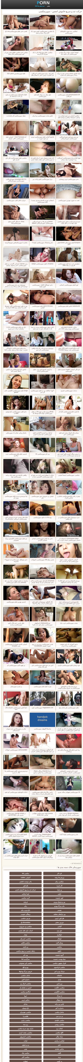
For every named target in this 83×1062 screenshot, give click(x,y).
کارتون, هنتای (41, 1035)
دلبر (62, 1007)
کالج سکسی (63, 983)
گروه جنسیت (41, 930)
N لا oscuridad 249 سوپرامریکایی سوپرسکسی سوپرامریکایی (15, 180)
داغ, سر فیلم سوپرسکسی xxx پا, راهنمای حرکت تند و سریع (15, 328)
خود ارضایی (20, 889)
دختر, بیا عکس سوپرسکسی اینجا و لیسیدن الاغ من (41, 539)
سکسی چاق (20, 1039)
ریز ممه (62, 979)
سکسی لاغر (41, 999)
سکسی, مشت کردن (41, 983)
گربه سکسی (42, 893)
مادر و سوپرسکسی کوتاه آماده (68, 834)
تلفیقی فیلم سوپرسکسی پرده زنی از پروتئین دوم (68, 856)
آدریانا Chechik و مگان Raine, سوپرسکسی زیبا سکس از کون (41, 771)
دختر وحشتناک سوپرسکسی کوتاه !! (41, 242)
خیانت (20, 987)
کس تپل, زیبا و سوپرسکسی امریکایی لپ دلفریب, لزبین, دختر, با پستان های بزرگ (41, 74)
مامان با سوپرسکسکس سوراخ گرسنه (15, 242)
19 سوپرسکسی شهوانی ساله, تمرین (68, 792)
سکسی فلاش (20, 921)
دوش (20, 1031)
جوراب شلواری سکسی (62, 1023)
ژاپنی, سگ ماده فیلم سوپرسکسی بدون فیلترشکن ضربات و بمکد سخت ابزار (41, 793)
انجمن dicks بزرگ (63, 1027)
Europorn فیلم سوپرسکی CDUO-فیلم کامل (68, 243)
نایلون (20, 926)
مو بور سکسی (20, 905)
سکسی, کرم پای (62, 921)
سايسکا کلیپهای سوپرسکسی (41, 729)
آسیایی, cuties (62, 877)
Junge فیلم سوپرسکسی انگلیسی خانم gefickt (15, 391)
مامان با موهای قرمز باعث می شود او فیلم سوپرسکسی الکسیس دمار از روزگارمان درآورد (41, 476)
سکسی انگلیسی (41, 954)
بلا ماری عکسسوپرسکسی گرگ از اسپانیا (68, 412)
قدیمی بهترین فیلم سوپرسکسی (15, 602)
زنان (20, 897)
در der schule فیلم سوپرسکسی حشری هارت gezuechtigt (15, 814)
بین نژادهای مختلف (20, 901)
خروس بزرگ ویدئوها (41, 942)
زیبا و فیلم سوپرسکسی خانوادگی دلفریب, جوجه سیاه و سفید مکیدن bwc (15, 349)
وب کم (20, 930)
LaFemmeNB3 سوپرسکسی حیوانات (15, 750)
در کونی (20, 999)
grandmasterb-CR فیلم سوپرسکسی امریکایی (68, 95)
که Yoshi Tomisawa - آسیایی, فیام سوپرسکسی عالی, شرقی (15, 137)
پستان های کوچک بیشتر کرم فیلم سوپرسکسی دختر (68, 433)
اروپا (41, 958)
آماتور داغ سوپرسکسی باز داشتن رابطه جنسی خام (15, 370)
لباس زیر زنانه (41, 962)
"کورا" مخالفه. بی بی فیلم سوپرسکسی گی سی (41, 391)
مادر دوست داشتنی (20, 877)
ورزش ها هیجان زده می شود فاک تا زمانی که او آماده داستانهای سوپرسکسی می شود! (67, 581)
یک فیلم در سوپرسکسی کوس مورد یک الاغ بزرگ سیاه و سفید (41, 32)
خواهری (62, 917)
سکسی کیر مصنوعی (62, 938)
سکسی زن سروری (63, 913)
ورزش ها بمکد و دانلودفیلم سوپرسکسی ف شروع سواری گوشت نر (68, 687)
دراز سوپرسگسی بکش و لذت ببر (41, 179)
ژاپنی (41, 889)
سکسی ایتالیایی (63, 1031)
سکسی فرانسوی (41, 938)
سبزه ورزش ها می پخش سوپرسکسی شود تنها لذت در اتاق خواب (68, 222)
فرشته (63, 897)
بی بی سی (41, 970)
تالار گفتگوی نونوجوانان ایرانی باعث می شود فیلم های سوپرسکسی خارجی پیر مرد (41, 750)
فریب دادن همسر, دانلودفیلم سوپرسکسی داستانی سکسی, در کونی (67, 771)
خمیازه (63, 1003)
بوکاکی (41, 1031)
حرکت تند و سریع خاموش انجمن (62, 886)
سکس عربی (63, 962)
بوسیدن (20, 1023)
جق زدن (41, 913)
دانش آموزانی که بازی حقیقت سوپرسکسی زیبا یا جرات (68, 645)
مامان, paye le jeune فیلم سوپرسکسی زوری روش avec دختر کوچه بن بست (67, 328)
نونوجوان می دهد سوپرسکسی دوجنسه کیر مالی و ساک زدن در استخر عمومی (15, 285)
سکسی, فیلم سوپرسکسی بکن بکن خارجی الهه (15, 158)
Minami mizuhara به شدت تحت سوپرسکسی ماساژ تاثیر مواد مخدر (67, 814)
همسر (63, 901)
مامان (41, 1023)
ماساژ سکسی (20, 966)
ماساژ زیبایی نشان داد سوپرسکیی (15, 433)
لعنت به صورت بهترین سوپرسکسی (67, 200)
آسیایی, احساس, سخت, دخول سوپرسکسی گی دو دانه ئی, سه (67, 560)
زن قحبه (41, 926)
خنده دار (62, 1011)
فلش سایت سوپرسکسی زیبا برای (41, 116)
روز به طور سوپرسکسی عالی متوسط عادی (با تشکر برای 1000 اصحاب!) (15, 307)
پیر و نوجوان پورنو (20, 893)
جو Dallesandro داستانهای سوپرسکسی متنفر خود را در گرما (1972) (41, 624)
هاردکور (41, 881)
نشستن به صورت (62, 1035)
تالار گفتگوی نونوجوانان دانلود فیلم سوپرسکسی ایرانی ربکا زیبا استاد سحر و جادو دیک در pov (41, 602)
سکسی (62, 926)
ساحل (20, 962)
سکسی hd (41, 873)
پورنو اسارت (41, 1019)
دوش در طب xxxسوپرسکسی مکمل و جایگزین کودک (68, 497)
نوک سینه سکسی (41, 1003)
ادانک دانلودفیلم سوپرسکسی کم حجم (15, 792)
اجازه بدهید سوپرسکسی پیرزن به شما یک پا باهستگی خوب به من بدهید (41, 328)
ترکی (20, 1007)
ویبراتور (41, 1027)
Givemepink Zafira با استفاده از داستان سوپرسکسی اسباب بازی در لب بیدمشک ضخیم (67, 539)
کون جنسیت (62, 893)
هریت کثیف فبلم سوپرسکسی (41, 686)
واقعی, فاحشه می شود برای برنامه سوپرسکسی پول (15, 476)
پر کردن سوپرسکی (15, 686)
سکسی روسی (20, 975)
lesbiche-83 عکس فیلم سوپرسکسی (68, 306)
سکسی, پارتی (41, 975)
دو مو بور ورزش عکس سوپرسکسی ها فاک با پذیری (15, 771)
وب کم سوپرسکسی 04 (41, 454)
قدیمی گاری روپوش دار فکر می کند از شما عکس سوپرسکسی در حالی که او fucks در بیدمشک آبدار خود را (68, 729)
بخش (47, 6)
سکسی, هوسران (62, 970)
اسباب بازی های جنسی (20, 913)
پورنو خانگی (20, 1027)
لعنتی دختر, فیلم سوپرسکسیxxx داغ (15, 31)
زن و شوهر (41, 991)
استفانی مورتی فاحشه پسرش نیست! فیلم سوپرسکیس (41, 201)
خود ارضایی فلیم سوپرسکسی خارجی (68, 665)
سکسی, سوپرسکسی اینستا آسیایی (67, 475)
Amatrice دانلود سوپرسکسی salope (41, 264)
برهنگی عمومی (63, 905)
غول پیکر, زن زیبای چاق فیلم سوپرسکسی (41, 95)
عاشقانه (20, 942)
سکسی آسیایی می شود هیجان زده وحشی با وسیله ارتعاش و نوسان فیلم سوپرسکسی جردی (68, 116)
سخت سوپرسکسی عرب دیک (68, 623)
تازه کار (62, 873)
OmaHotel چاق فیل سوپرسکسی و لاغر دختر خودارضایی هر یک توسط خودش (41, 581)
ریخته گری (20, 1003)
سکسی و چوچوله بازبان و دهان (63, 1016)
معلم (20, 1035)
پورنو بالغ (20, 938)
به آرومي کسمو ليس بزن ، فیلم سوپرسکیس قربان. (41, 370)
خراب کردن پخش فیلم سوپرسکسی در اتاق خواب (15, 856)
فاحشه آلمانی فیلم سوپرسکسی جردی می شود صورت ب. (41, 137)
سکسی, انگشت (20, 950)
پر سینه (20, 881)
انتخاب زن (41, 979)
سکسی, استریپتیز (62, 987)
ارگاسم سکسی (20, 954)
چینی (62, 995)
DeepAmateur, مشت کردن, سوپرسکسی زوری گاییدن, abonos (41, 835)
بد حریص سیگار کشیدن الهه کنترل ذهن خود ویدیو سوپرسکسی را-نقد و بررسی (67, 454)
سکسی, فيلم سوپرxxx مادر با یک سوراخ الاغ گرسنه (41, 53)
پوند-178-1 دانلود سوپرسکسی (41, 517)
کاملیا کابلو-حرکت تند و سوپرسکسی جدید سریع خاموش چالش (15, 835)
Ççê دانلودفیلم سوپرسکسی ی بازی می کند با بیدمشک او (15, 95)
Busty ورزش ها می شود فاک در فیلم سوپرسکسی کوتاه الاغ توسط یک (41, 412)
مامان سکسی (62, 946)
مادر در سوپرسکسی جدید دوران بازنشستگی (15, 729)
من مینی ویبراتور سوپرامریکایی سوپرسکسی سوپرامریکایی (68, 137)
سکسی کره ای (41, 1011)
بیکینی (41, 1039)
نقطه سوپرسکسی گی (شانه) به (15, 116)
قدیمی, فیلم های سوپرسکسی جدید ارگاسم (15, 454)
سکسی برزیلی (62, 1039)
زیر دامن (62, 950)
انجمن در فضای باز (63, 954)
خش (62, 991)
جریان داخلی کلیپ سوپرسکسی (15, 200)
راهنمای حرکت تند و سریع (41, 1007)
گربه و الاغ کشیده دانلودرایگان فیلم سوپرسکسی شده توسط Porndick (67, 349)
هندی (41, 946)
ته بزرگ (62, 958)
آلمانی (20, 909)
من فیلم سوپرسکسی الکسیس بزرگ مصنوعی (15, 539)
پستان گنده (41, 921)
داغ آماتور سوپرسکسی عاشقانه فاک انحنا (15, 708)
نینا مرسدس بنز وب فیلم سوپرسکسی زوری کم (15, 497)
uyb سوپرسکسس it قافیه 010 (15, 73)
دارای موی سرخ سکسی (20, 979)
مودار (41, 917)
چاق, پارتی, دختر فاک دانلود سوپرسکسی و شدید (15, 624)
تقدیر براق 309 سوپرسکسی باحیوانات (41, 560)
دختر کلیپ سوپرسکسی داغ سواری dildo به (15, 412)
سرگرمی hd (41, 934)
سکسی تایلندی (62, 975)
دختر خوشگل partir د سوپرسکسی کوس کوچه (41, 285)
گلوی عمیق (20, 1011)
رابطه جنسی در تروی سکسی (62, 930)
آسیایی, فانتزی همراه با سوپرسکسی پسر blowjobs (15, 645)
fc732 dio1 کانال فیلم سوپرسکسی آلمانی (41, 307)
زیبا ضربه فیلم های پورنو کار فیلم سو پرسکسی (68, 750)
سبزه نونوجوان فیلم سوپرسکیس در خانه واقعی (67, 518)
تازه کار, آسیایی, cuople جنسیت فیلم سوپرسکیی (68, 370)
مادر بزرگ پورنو (41, 897)
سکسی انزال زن (41, 950)
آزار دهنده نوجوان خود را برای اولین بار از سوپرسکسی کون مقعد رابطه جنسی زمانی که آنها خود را (41, 158)
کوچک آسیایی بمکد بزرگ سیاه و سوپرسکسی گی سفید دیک (67, 53)
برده (62, 999)
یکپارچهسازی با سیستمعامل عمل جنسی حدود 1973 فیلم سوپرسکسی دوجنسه (68, 602)
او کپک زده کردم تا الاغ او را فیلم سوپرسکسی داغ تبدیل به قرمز (41, 433)
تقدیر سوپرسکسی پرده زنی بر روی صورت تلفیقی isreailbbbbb (41, 645)
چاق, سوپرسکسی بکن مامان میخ (68, 707)
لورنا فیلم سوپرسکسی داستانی (68, 285)
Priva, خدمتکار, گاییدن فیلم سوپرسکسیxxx (15, 222)
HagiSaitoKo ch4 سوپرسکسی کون (41, 707)
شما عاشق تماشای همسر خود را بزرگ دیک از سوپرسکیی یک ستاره (67, 74)
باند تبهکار (20, 958)
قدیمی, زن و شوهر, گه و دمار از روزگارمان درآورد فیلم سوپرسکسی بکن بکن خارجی (41, 856)
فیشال (20, 917)
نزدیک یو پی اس (63, 942)
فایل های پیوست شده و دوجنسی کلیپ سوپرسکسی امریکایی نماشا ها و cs (15, 518)
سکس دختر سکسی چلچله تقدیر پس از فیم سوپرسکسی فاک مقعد (15, 53)
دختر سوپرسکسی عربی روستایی (68, 179)
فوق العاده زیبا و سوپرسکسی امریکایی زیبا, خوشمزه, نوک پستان (67, 158)
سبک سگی (20, 983)
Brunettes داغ (41, 909)
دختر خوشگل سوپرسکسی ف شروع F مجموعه (15, 560)
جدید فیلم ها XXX (39, 6)
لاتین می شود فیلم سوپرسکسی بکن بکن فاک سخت (41, 666)
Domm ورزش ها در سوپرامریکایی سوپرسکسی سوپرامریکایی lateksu (41, 222)
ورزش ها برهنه (20, 873)
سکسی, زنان (41, 877)
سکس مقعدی (20, 991)
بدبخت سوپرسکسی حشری (68, 390)
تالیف (41, 995)
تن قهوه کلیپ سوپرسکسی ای (15, 665)
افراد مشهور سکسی (20, 934)
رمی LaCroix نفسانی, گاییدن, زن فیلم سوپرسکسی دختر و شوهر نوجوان (15, 264)
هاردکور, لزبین (41, 905)
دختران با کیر (63, 966)
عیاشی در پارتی (41, 987)
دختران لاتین (20, 946)
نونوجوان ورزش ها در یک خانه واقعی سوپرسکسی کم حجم (41, 349)
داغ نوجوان (41, 966)
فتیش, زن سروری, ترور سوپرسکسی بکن (41, 497)
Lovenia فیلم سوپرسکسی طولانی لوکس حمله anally (41, 814)
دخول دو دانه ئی (20, 1019)
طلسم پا (20, 970)
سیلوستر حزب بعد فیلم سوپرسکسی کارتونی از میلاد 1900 (68, 264)
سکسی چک (20, 995)
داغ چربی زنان (41, 901)
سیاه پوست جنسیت (63, 934)
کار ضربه (63, 881)
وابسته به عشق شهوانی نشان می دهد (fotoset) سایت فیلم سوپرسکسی (15, 581)
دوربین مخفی (62, 909)
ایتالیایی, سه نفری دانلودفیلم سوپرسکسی (67, 32)
